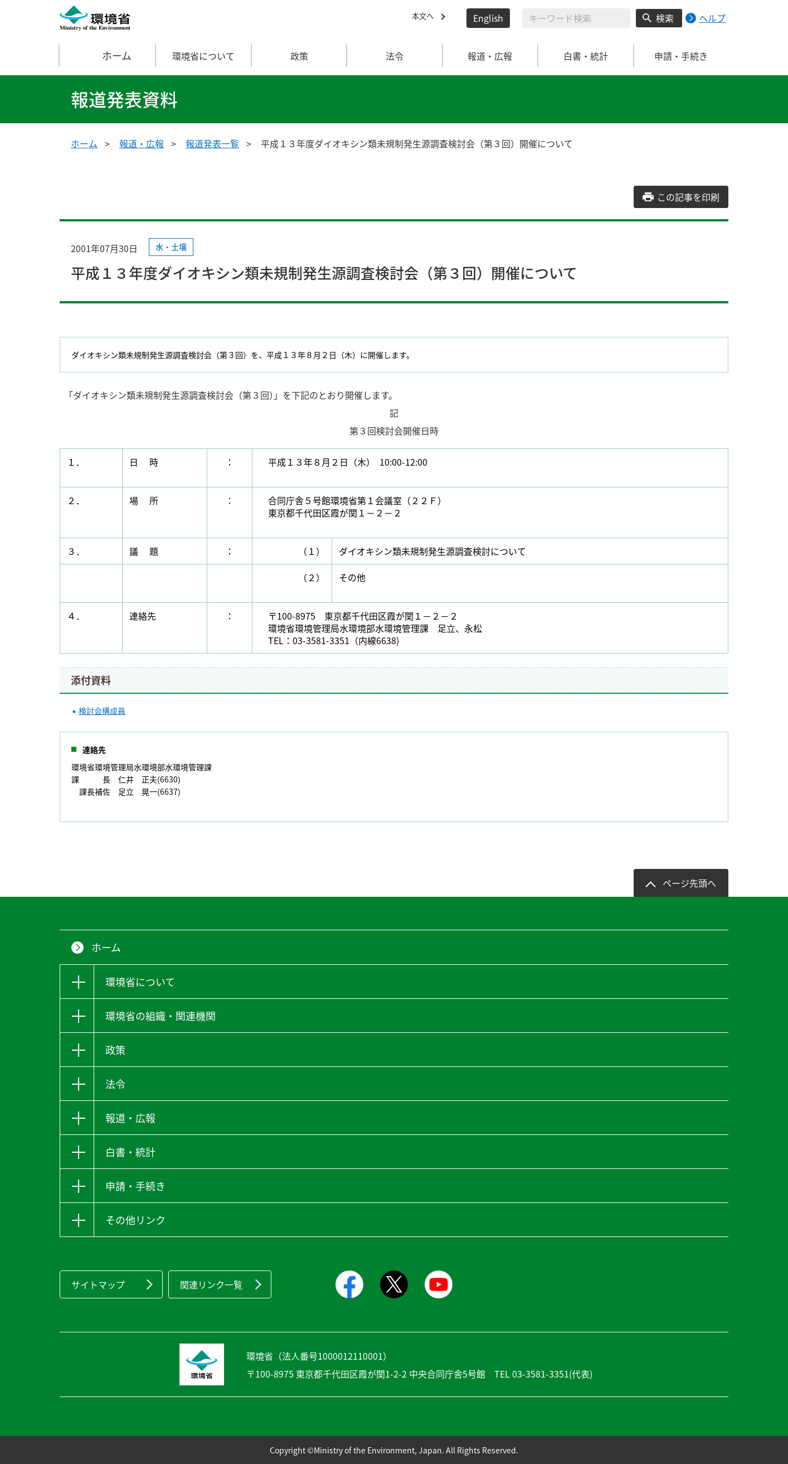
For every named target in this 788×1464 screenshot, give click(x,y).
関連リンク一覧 (211, 1284)
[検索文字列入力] (576, 18)
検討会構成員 (102, 710)
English (488, 18)
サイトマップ (98, 1284)
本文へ (425, 18)
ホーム (108, 55)
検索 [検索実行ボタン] (665, 18)
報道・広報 (141, 143)
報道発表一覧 (212, 143)
